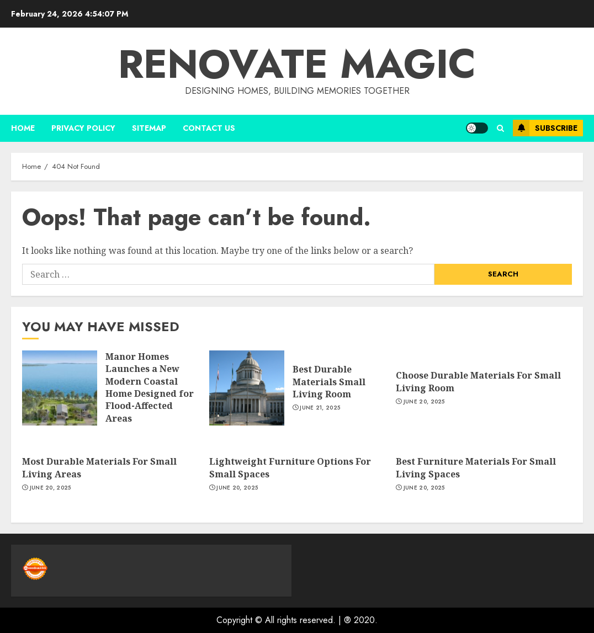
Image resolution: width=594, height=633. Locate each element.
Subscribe (545, 128)
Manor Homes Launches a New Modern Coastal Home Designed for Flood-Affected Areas (149, 387)
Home (23, 128)
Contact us (209, 128)
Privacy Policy (83, 128)
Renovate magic (297, 64)
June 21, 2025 (320, 408)
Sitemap (149, 128)
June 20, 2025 (424, 402)
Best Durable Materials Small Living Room (329, 381)
